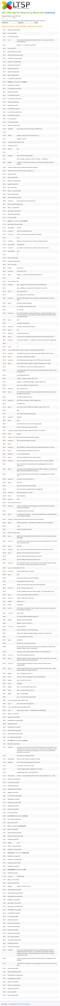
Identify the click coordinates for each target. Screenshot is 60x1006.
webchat (49, 12)
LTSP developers (25, 1004)
